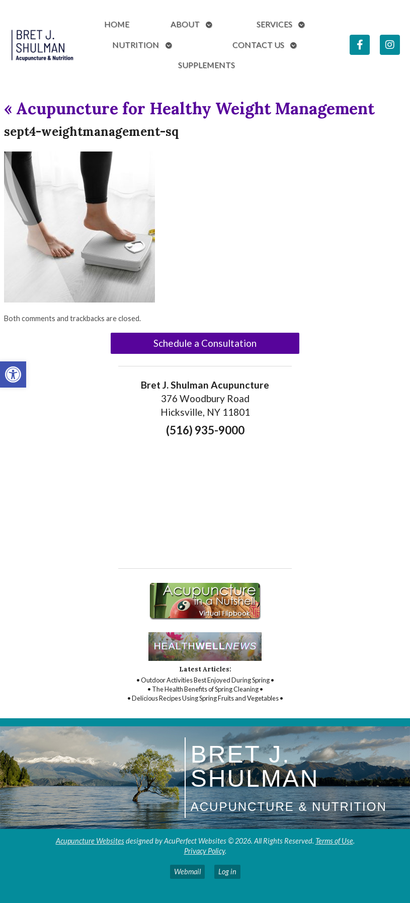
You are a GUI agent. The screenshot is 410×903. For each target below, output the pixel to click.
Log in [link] (227, 871)
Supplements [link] (206, 64)
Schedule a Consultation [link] (205, 343)
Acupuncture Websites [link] (90, 841)
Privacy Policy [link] (204, 851)
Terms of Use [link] (334, 841)
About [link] (185, 24)
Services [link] (274, 24)
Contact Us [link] (258, 44)
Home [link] (116, 24)
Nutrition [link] (135, 44)
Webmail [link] (187, 871)
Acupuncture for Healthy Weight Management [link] (189, 108)
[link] (13, 374)
